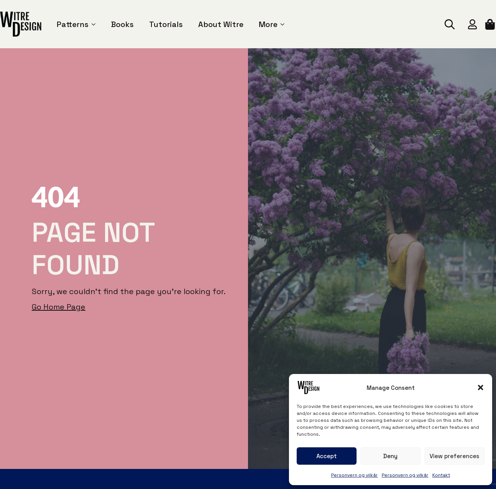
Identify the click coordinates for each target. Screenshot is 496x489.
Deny (390, 456)
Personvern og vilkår (354, 475)
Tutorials (166, 24)
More (268, 24)
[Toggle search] (450, 24)
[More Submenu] (280, 24)
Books (122, 24)
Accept (326, 456)
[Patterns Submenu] (91, 24)
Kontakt (441, 475)
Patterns (72, 24)
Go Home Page (58, 307)
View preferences (454, 456)
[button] (480, 387)
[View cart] (490, 24)
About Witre (220, 24)
